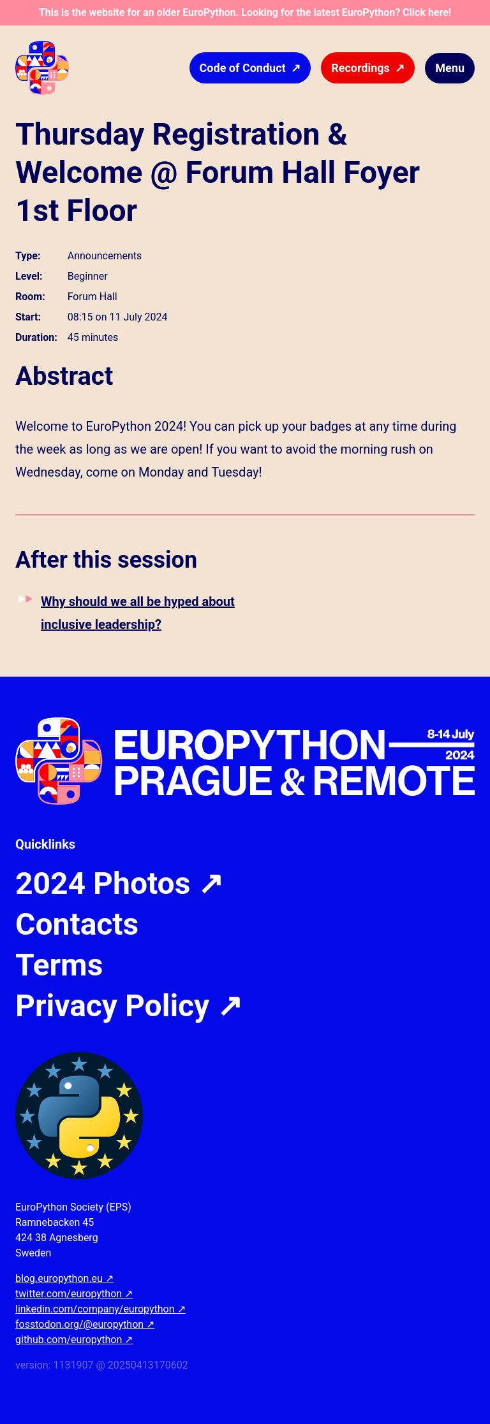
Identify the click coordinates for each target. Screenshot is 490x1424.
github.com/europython (74, 1340)
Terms (59, 965)
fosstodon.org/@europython (84, 1324)
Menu (449, 68)
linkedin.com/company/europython (100, 1309)
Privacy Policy (128, 1006)
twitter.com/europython (74, 1294)
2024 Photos (119, 883)
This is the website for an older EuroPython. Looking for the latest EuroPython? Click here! (245, 12)
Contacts (76, 924)
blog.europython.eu (64, 1278)
